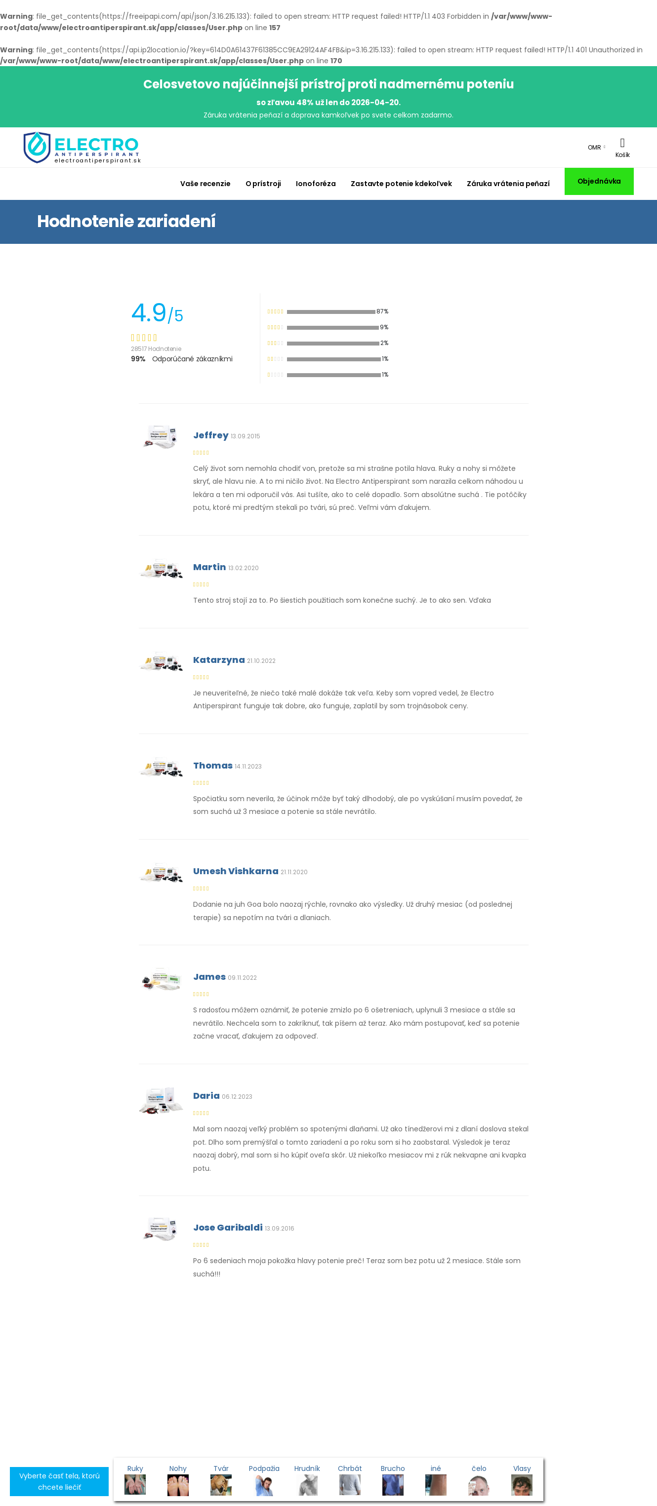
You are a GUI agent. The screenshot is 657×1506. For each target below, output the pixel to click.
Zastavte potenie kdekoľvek (401, 184)
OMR (594, 147)
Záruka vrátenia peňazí (508, 184)
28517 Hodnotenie (156, 349)
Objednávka (599, 181)
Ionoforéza (316, 184)
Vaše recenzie (205, 184)
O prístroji (264, 184)
